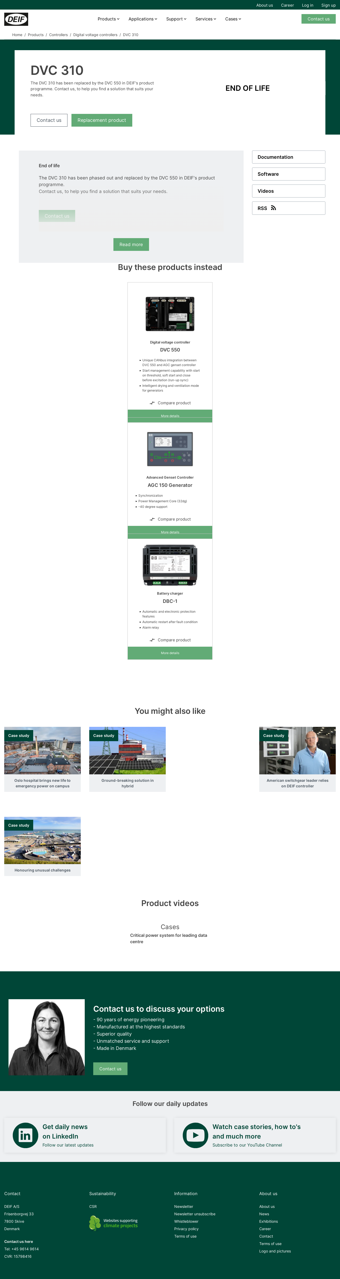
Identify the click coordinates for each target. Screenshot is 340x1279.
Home (17, 34)
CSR (93, 1206)
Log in (307, 5)
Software (268, 174)
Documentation (275, 157)
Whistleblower (186, 1221)
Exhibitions (268, 1221)
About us (264, 5)
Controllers (58, 34)
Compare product (170, 403)
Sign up (328, 5)
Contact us (319, 19)
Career (287, 5)
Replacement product (102, 120)
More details (170, 416)
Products (107, 19)
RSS (267, 207)
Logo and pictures (275, 1251)
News (264, 1214)
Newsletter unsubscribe (194, 1214)
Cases (231, 19)
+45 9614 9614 (25, 1249)
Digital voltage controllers (95, 34)
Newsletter (183, 1206)
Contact (266, 1236)
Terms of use (185, 1236)
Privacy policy (186, 1228)
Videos (266, 191)
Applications (141, 19)
